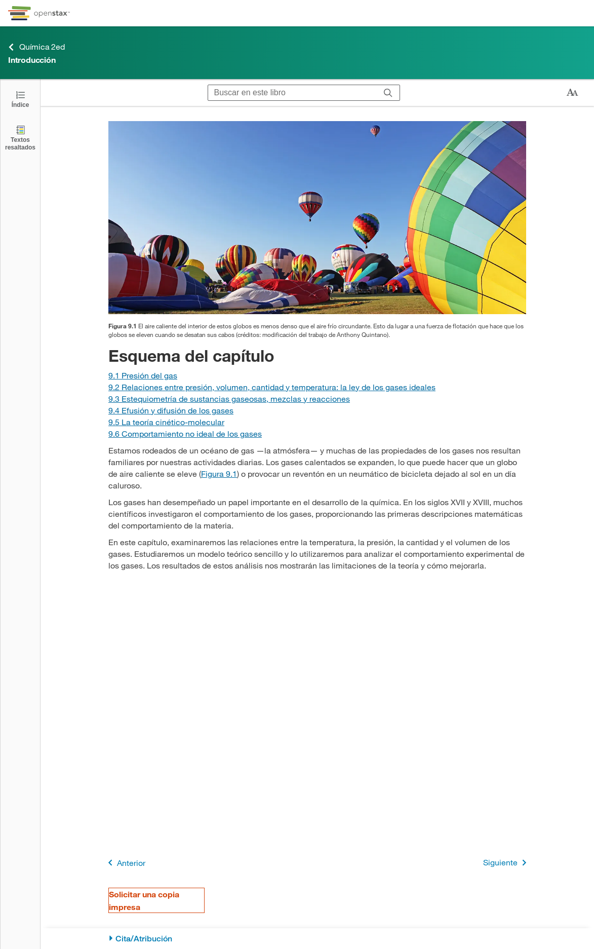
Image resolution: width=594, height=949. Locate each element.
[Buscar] (388, 93)
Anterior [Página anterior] (124, 862)
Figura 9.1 (219, 473)
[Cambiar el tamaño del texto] (572, 92)
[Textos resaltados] (20, 137)
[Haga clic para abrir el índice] (20, 98)
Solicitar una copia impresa (144, 900)
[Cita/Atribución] (317, 938)
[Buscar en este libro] (292, 93)
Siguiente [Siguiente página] (506, 862)
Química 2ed (36, 47)
